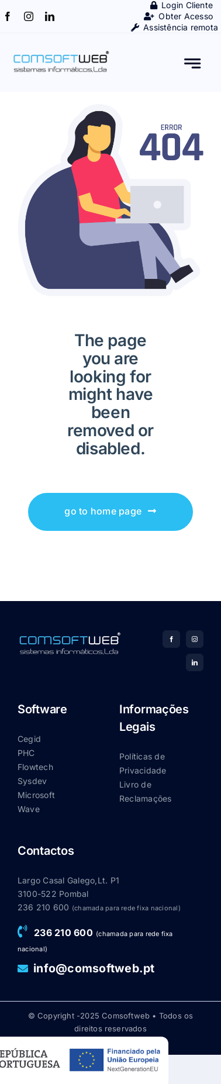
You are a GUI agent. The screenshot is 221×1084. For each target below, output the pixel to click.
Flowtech (35, 767)
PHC (26, 753)
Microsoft (36, 795)
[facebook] (7, 16)
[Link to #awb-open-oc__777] (192, 63)
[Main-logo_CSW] (61, 54)
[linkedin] (49, 16)
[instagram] (28, 16)
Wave (29, 809)
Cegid (29, 739)
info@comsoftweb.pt (93, 968)
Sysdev (32, 781)
